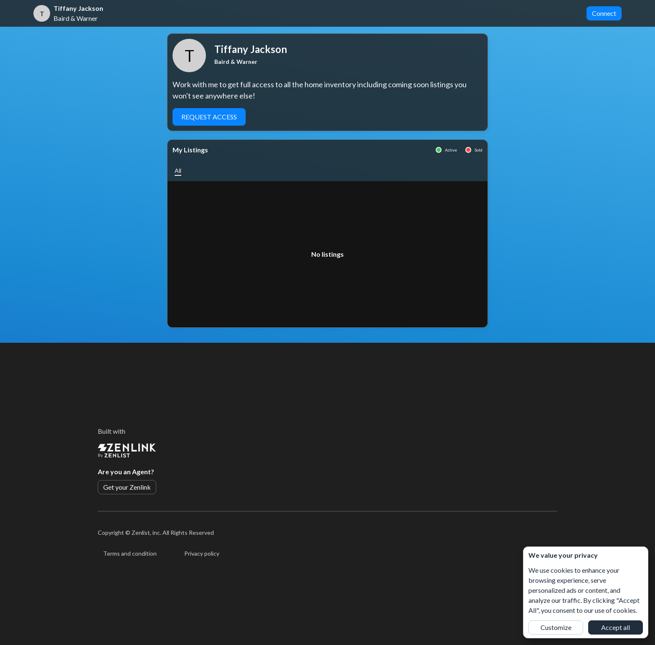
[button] (178, 171)
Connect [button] (604, 13)
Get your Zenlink (127, 487)
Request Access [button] (209, 117)
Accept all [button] (615, 627)
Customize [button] (556, 627)
